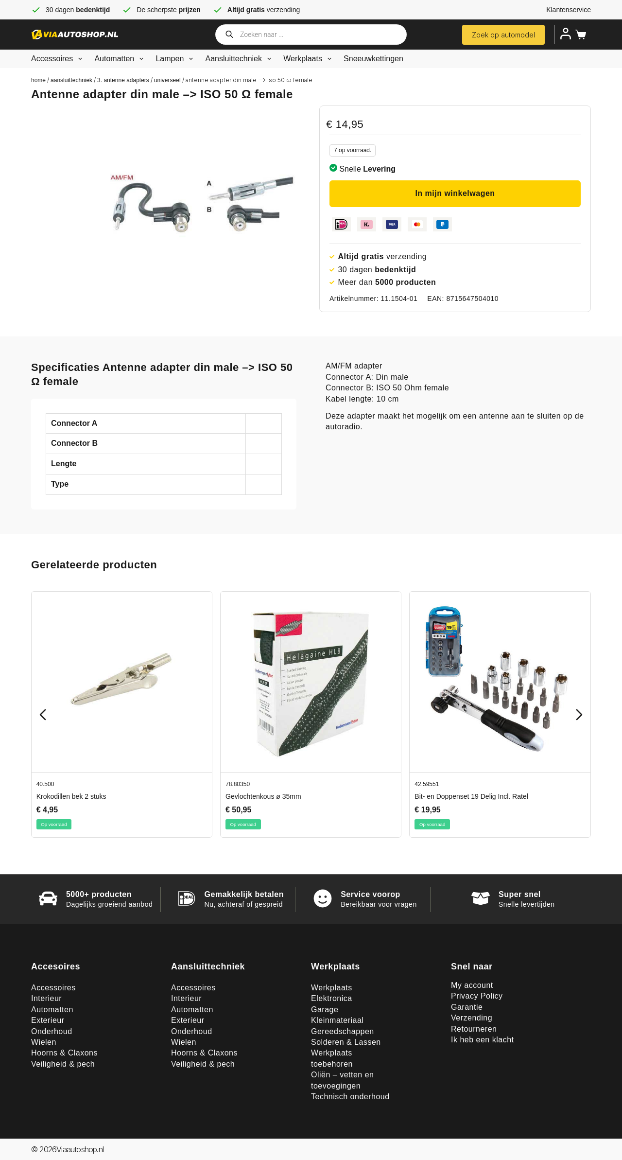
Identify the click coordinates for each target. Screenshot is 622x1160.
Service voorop (370, 894)
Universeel (167, 80)
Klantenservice (568, 10)
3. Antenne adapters (123, 80)
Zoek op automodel (503, 35)
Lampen (176, 59)
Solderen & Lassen (346, 1042)
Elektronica (331, 998)
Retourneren (474, 1029)
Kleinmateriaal (337, 1020)
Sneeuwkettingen (373, 58)
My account (472, 985)
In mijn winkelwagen (455, 193)
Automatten (120, 59)
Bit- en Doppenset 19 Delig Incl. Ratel (471, 796)
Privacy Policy (477, 996)
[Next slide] (579, 714)
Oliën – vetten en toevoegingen (342, 1080)
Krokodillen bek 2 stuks (71, 796)
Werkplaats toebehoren (332, 1058)
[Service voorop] (322, 898)
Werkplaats (309, 59)
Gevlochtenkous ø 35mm (263, 796)
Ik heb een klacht (482, 1040)
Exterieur (48, 1020)
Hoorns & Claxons (64, 1053)
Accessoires (58, 59)
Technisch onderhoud (350, 1096)
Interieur (46, 998)
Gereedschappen (342, 1031)
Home (38, 80)
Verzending (471, 1018)
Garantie (467, 1007)
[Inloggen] (565, 33)
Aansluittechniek (240, 59)
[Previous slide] (42, 714)
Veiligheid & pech (63, 1064)
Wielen (43, 1042)
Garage (324, 1009)
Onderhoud (51, 1031)
